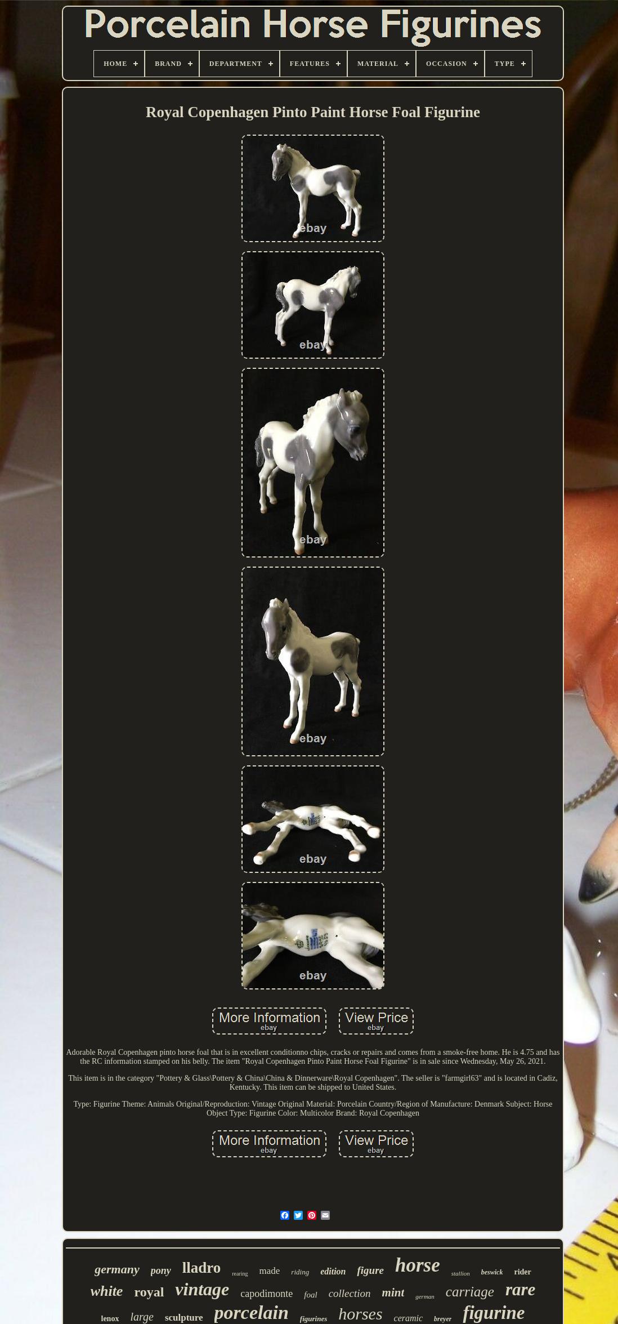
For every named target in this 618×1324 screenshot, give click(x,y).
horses (360, 1313)
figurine (494, 1313)
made (269, 1270)
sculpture (184, 1317)
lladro (201, 1267)
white (107, 1291)
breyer (442, 1319)
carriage (470, 1291)
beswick (492, 1272)
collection (350, 1293)
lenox (110, 1318)
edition (333, 1271)
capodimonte (266, 1293)
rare (520, 1289)
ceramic (408, 1318)
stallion (460, 1273)
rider (522, 1272)
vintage (202, 1289)
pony (161, 1270)
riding (300, 1272)
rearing (240, 1273)
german (425, 1296)
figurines (313, 1318)
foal (310, 1294)
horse (417, 1265)
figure (370, 1270)
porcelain (251, 1312)
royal (149, 1292)
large (141, 1316)
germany (117, 1269)
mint (393, 1292)
